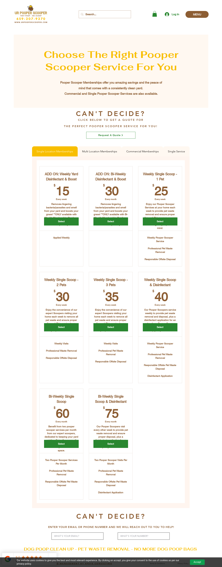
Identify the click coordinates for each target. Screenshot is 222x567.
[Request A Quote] (110, 135)
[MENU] (197, 14)
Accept (197, 562)
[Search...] (104, 14)
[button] (154, 14)
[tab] (55, 151)
